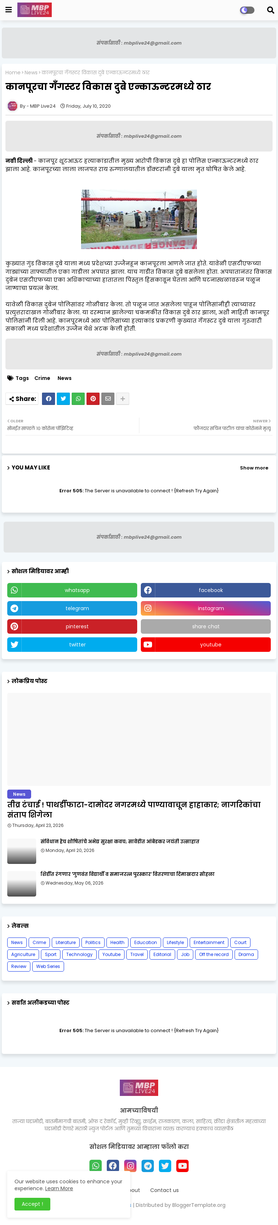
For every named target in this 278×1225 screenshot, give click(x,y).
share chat (206, 626)
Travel (137, 954)
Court (240, 942)
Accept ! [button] (32, 1204)
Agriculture (23, 954)
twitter (77, 644)
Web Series (48, 966)
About (132, 1190)
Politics (93, 942)
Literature (66, 942)
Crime (42, 378)
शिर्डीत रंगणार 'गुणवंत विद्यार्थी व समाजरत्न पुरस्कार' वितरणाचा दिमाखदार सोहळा (128, 874)
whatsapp (77, 590)
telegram (77, 608)
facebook (211, 590)
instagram (211, 608)
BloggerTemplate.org (199, 1205)
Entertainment (209, 942)
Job (185, 954)
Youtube (111, 954)
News (31, 72)
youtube (211, 644)
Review (18, 966)
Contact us (164, 1190)
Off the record (214, 954)
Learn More (59, 1188)
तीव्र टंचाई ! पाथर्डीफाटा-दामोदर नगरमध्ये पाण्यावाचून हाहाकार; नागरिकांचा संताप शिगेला (134, 810)
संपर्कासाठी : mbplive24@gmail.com (139, 43)
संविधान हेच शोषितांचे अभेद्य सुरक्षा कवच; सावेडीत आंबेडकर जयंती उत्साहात (120, 842)
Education (145, 942)
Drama (246, 954)
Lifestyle (175, 942)
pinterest (77, 626)
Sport (50, 954)
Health (117, 942)
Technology (79, 954)
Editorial (162, 954)
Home (13, 72)
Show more (254, 467)
